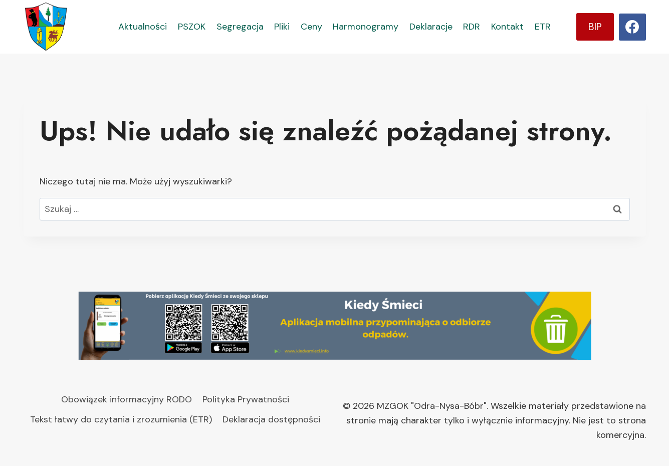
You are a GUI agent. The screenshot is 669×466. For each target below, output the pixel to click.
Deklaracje (431, 27)
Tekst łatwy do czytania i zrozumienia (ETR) (121, 419)
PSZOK (191, 27)
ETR (543, 27)
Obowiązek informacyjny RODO (126, 399)
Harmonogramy (365, 27)
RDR (471, 27)
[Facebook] (632, 27)
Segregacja (240, 27)
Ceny (311, 27)
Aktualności (142, 27)
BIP (595, 26)
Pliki (282, 27)
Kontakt (507, 27)
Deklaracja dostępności (271, 419)
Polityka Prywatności (245, 399)
